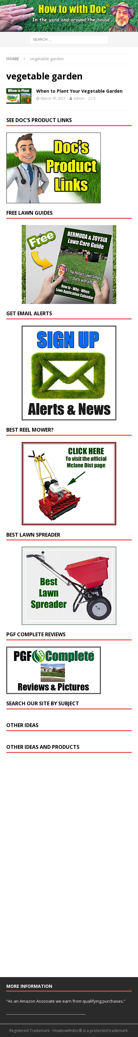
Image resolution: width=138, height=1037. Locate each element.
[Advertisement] (53, 867)
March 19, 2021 (53, 98)
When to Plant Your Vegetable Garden (79, 91)
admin (79, 98)
